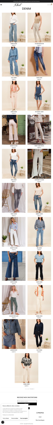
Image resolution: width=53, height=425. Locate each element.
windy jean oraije (39, 145)
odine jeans (14, 111)
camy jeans (39, 282)
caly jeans (14, 77)
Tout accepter (24, 418)
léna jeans (14, 180)
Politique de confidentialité (8, 414)
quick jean (39, 77)
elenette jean (13, 145)
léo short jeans (39, 111)
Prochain (32, 389)
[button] (48, 5)
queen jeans (14, 43)
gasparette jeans (39, 180)
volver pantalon (39, 43)
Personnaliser (14, 418)
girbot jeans (39, 214)
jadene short (13, 350)
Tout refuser (6, 418)
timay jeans (14, 214)
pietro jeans (13, 282)
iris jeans (39, 248)
